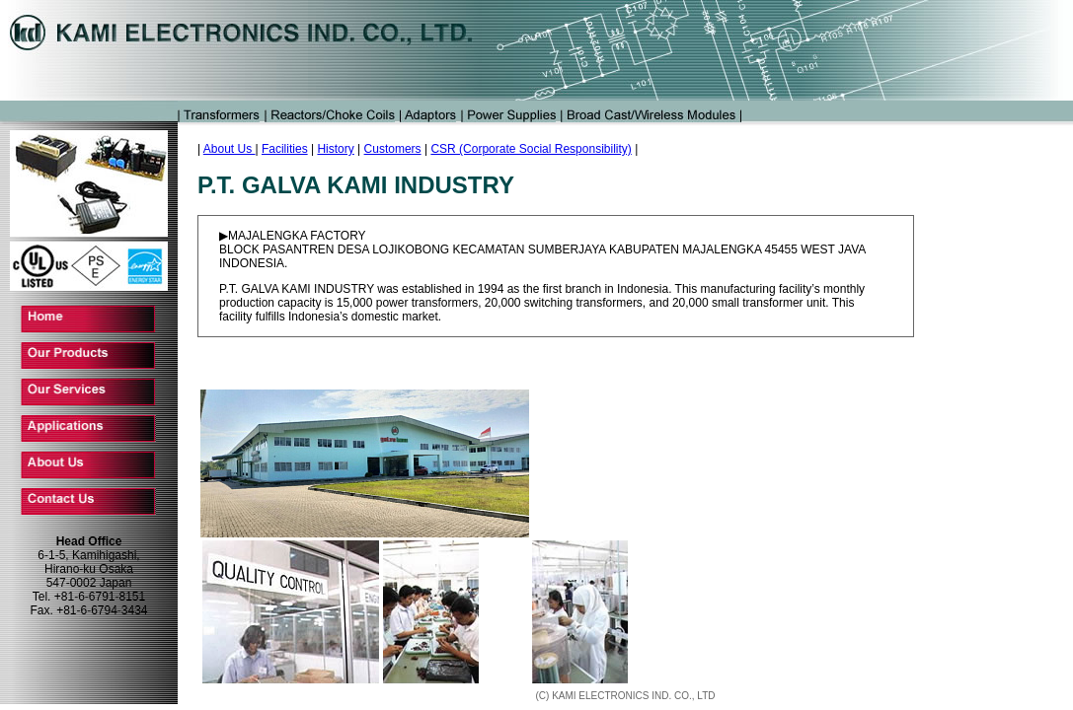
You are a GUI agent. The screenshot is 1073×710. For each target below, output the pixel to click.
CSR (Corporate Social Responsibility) (530, 149)
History (335, 149)
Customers (393, 149)
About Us (229, 149)
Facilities (285, 149)
